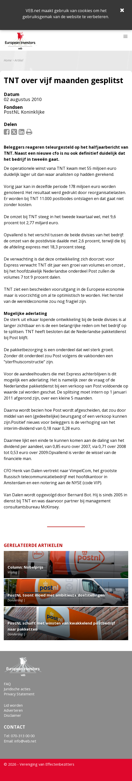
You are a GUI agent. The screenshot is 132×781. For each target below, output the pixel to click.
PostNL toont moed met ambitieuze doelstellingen (56, 595)
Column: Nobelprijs (25, 567)
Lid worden (13, 705)
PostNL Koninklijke (24, 112)
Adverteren (13, 710)
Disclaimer (12, 715)
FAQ (7, 683)
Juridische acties (17, 689)
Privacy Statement (19, 694)
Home (8, 60)
